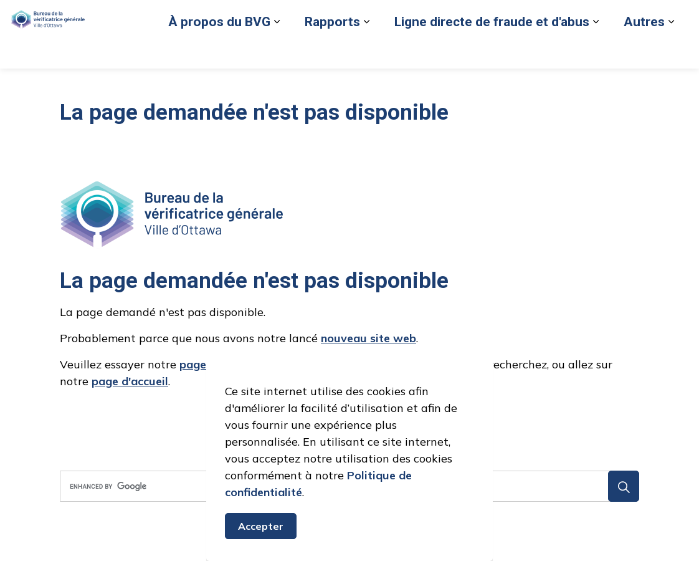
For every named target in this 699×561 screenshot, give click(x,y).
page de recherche (228, 364)
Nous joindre (595, 51)
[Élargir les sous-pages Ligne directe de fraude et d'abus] (436, 86)
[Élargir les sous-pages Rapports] (207, 86)
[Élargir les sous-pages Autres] (512, 86)
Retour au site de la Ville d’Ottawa (485, 51)
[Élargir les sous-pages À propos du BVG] (118, 86)
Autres (485, 85)
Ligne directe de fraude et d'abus (332, 85)
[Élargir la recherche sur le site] (677, 51)
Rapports (173, 85)
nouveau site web (368, 338)
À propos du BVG (60, 85)
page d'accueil (130, 381)
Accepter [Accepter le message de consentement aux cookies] (261, 541)
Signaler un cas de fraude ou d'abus (328, 51)
